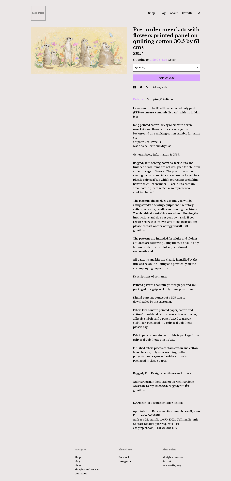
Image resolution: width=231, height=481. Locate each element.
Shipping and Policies (87, 469)
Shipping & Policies (160, 99)
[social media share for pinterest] (147, 87)
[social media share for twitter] (141, 87)
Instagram (125, 461)
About (174, 13)
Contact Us (81, 473)
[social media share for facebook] (134, 87)
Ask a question (161, 87)
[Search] (199, 13)
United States (158, 59)
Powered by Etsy (171, 465)
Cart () (187, 13)
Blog (162, 13)
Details (138, 99)
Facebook (124, 457)
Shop (151, 13)
